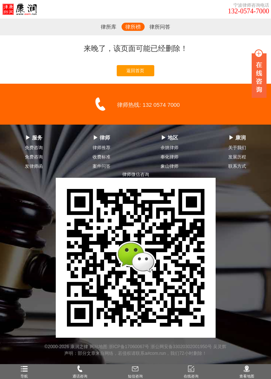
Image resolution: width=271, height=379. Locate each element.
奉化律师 (169, 157)
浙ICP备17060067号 (129, 346)
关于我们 (237, 147)
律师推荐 (101, 147)
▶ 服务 (33, 138)
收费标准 (101, 157)
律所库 (108, 27)
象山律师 (169, 166)
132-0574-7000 (248, 11)
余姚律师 (169, 147)
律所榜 (133, 27)
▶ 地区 (169, 138)
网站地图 (98, 346)
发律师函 (34, 166)
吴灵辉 (219, 346)
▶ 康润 (237, 138)
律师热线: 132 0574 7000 (148, 105)
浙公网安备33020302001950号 (181, 346)
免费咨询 (34, 147)
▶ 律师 (101, 138)
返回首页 (135, 70)
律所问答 (159, 27)
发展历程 (237, 157)
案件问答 (101, 166)
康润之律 (79, 346)
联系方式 (237, 166)
